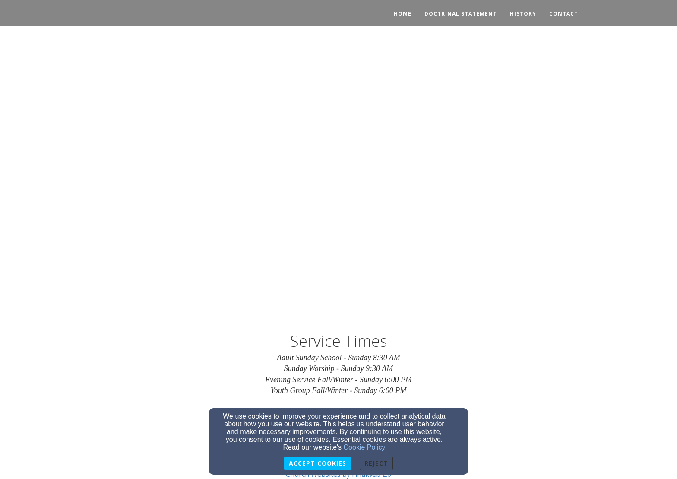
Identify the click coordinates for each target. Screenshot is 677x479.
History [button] (523, 13)
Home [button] (402, 13)
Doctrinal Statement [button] (460, 13)
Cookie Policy (365, 447)
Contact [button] (563, 13)
